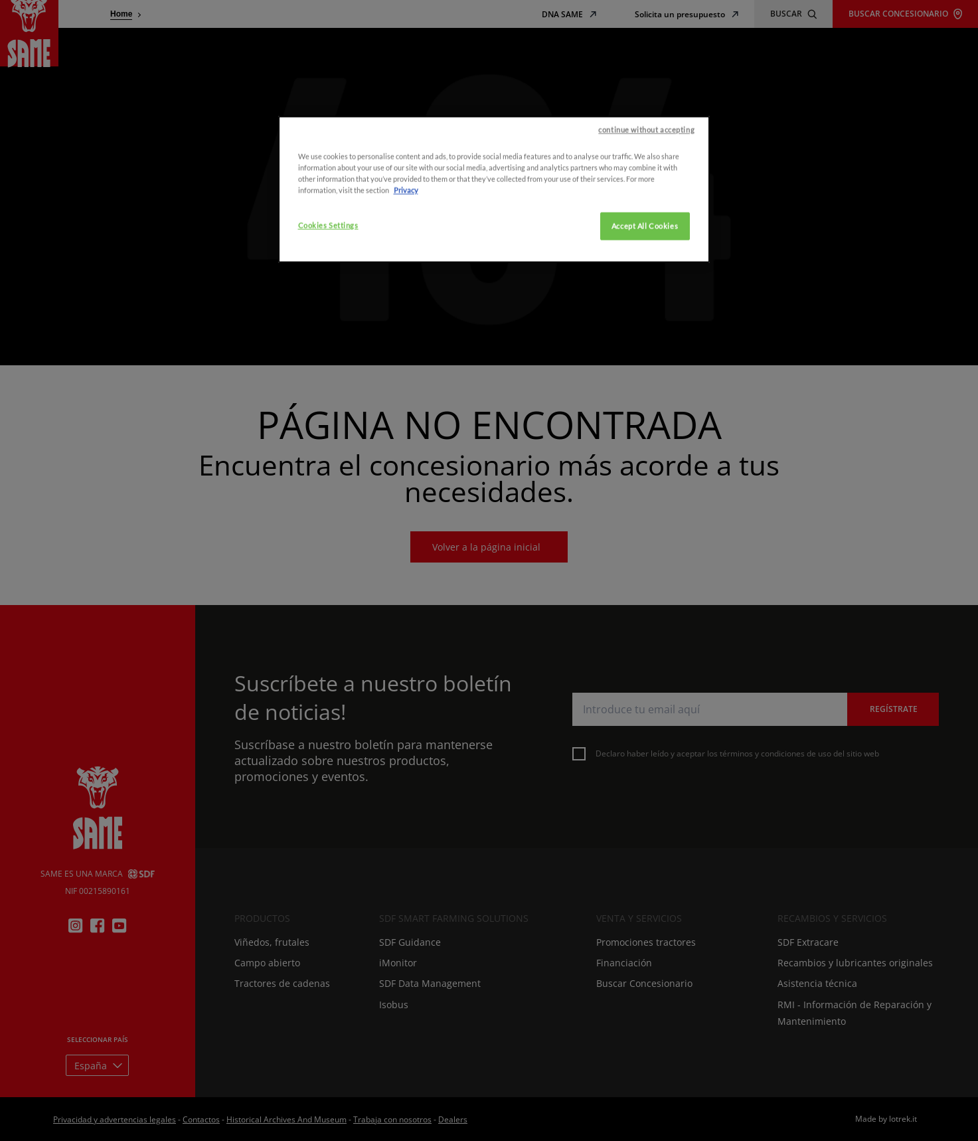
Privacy (406, 254)
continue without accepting (646, 193)
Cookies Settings (328, 289)
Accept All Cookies (644, 290)
